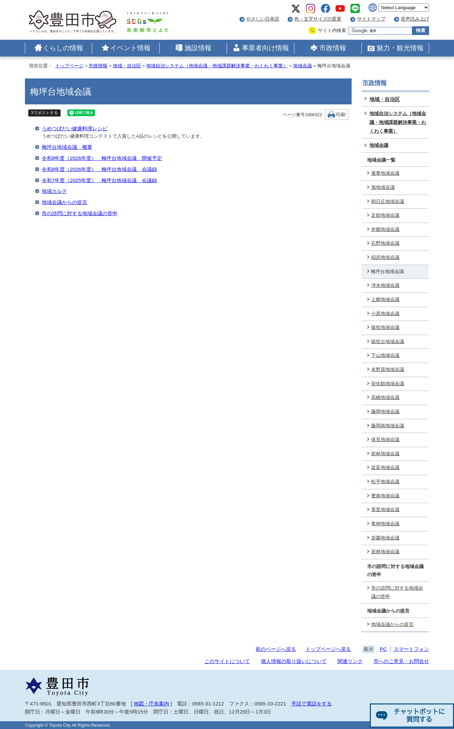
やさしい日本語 (262, 19)
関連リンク (350, 661)
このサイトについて (227, 661)
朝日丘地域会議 (387, 201)
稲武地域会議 (385, 257)
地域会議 (302, 65)
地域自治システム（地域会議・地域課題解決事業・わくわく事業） (217, 65)
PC (383, 649)
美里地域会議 (385, 509)
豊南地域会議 (385, 495)
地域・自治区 (127, 65)
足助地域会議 (385, 215)
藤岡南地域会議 (387, 425)
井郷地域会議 (385, 229)
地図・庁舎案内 (151, 703)
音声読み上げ (415, 19)
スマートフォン (411, 649)
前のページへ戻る (276, 649)
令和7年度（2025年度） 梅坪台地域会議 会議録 (99, 180)
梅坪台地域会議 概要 (67, 147)
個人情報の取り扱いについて (294, 661)
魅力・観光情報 (400, 48)
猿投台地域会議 (387, 341)
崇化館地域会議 (387, 383)
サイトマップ (371, 19)
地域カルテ (54, 191)
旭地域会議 (383, 187)
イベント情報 (130, 48)
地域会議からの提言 (64, 202)
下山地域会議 (385, 355)
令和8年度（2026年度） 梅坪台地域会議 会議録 (99, 169)
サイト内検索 (332, 30)
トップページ (69, 65)
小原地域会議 (385, 313)
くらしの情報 (63, 48)
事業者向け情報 (265, 48)
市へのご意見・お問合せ (401, 661)
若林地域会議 (385, 551)
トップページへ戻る (328, 649)
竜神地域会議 (385, 523)
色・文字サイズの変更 (318, 19)
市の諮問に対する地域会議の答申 (80, 213)
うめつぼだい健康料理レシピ (74, 128)
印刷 (341, 114)
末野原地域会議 (387, 369)
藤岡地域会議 (385, 411)
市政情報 (332, 48)
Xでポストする (44, 112)
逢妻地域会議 (385, 173)
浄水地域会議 (385, 285)
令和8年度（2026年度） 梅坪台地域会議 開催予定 (102, 158)
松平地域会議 (385, 481)
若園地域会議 (385, 537)
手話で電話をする (311, 703)
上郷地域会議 (385, 299)
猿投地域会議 (385, 327)
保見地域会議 (385, 439)
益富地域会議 (385, 467)
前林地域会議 (385, 453)
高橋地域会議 (385, 397)
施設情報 (198, 48)
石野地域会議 (385, 243)
